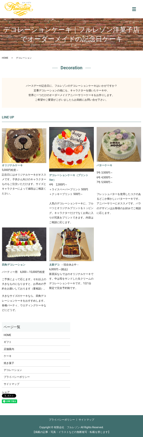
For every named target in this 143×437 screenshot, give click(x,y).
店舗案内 (9, 349)
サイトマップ (11, 383)
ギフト (8, 341)
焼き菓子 (9, 363)
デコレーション (13, 369)
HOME (5, 58)
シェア (6, 391)
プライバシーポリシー (17, 376)
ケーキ (8, 355)
